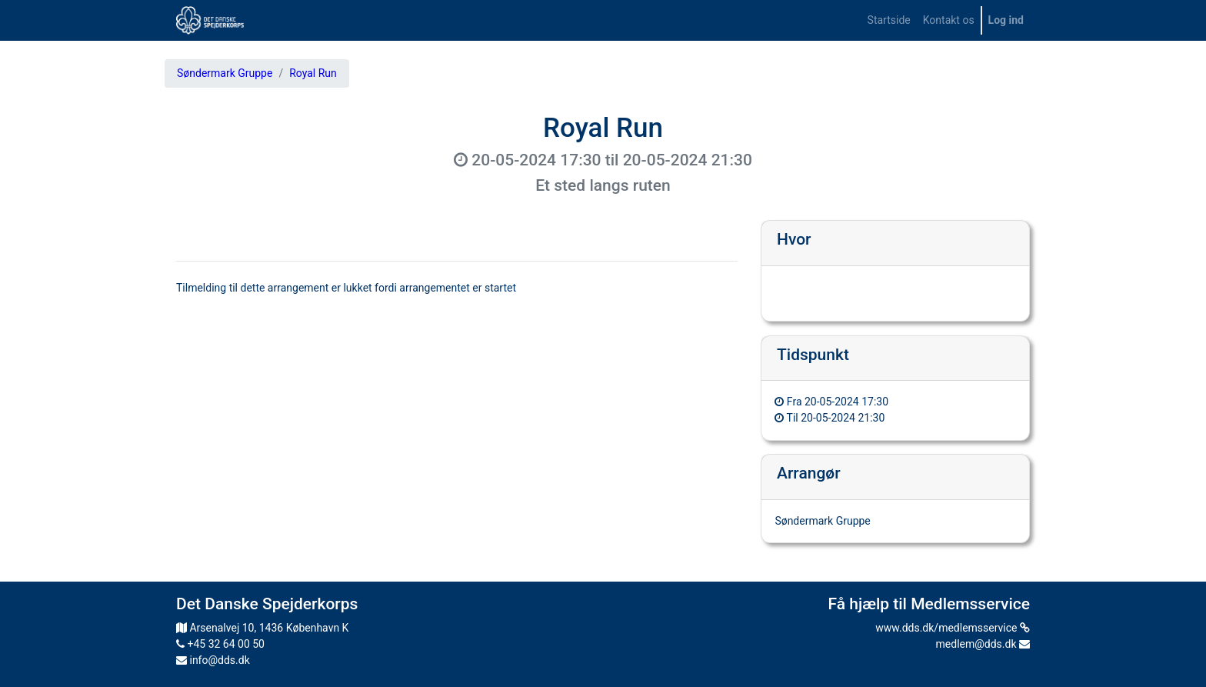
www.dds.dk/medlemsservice (952, 628)
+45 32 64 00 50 (220, 644)
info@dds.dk (213, 660)
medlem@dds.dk (983, 644)
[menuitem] (889, 20)
